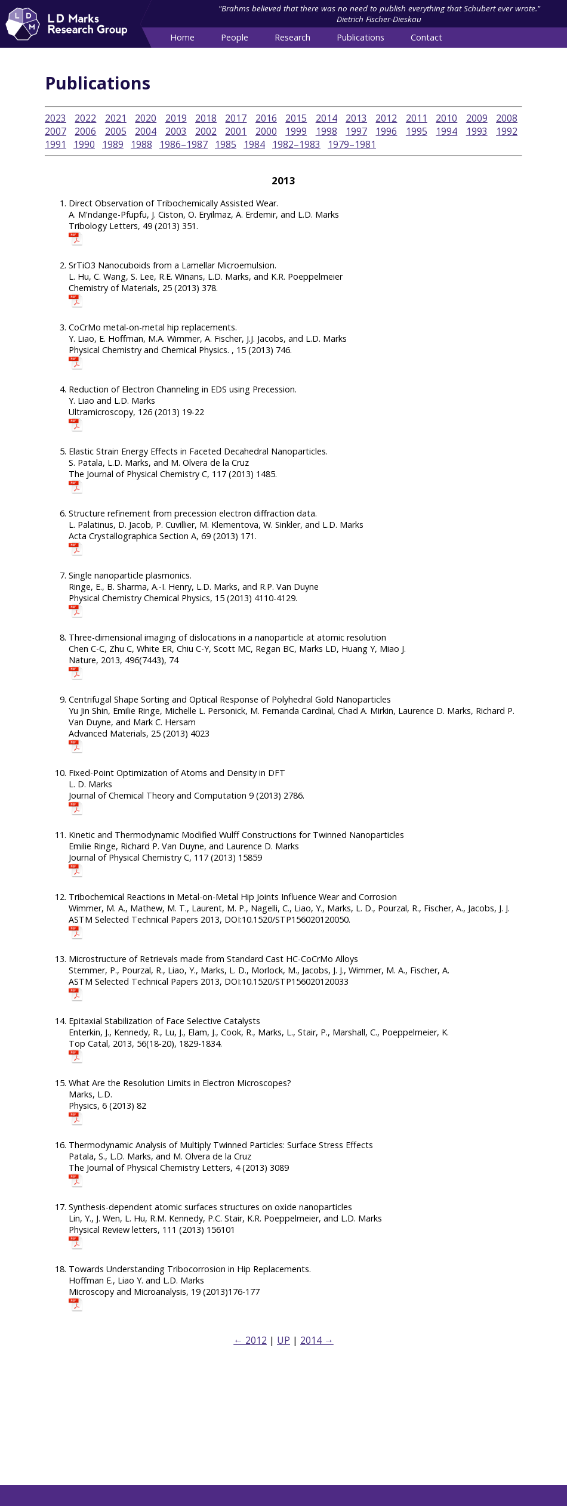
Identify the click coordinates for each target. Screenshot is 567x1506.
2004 (145, 131)
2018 (206, 118)
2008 (506, 118)
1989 (113, 144)
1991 (55, 144)
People (234, 37)
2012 (386, 118)
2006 (85, 131)
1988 (141, 144)
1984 (254, 144)
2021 (116, 118)
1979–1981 (352, 144)
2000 (266, 131)
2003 (176, 131)
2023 (55, 118)
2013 (356, 118)
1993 (477, 131)
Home (182, 37)
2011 (416, 118)
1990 (84, 144)
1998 (326, 131)
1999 (296, 131)
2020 (145, 118)
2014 (326, 118)
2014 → (317, 1340)
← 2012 (250, 1340)
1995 (416, 131)
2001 (235, 131)
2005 (116, 131)
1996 (386, 131)
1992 (506, 131)
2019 (176, 118)
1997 (356, 131)
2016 (266, 118)
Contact (426, 37)
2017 (235, 118)
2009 (477, 118)
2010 (446, 118)
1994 (446, 131)
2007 (55, 131)
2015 (296, 118)
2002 (206, 131)
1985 (225, 144)
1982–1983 (296, 144)
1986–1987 (183, 144)
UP (283, 1340)
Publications (360, 37)
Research (292, 37)
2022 (85, 118)
